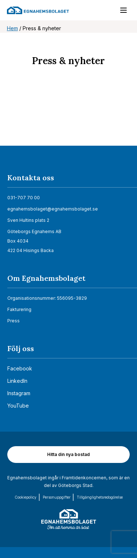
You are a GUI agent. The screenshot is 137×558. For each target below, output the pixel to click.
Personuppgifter (57, 497)
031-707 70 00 (23, 197)
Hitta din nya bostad (68, 454)
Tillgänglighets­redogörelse (100, 497)
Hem (12, 28)
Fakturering (19, 309)
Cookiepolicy (26, 497)
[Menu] (120, 11)
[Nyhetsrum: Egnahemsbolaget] (68, 116)
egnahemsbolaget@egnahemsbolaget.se (52, 209)
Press (13, 320)
